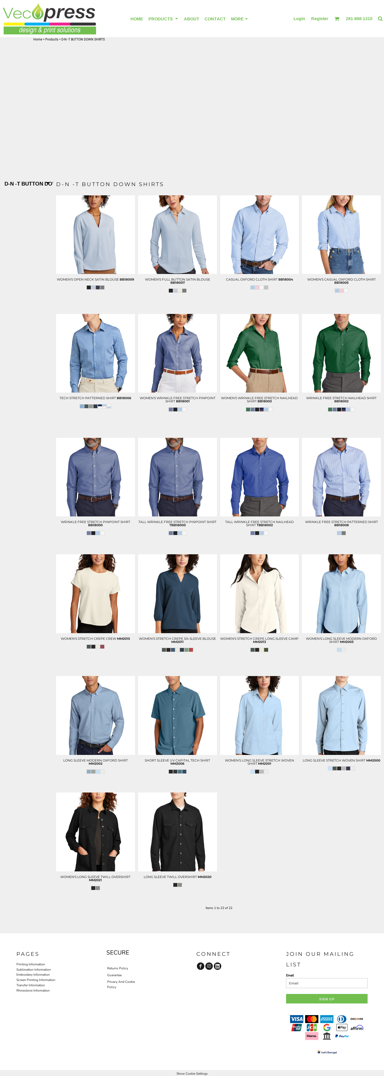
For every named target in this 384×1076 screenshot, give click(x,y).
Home (37, 39)
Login (299, 18)
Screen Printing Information (35, 980)
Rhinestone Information (33, 990)
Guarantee (114, 975)
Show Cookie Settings (192, 1074)
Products (51, 39)
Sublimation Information (33, 969)
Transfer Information (30, 985)
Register (319, 18)
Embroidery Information (33, 975)
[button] (336, 18)
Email (290, 975)
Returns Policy (117, 968)
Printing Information (30, 964)
